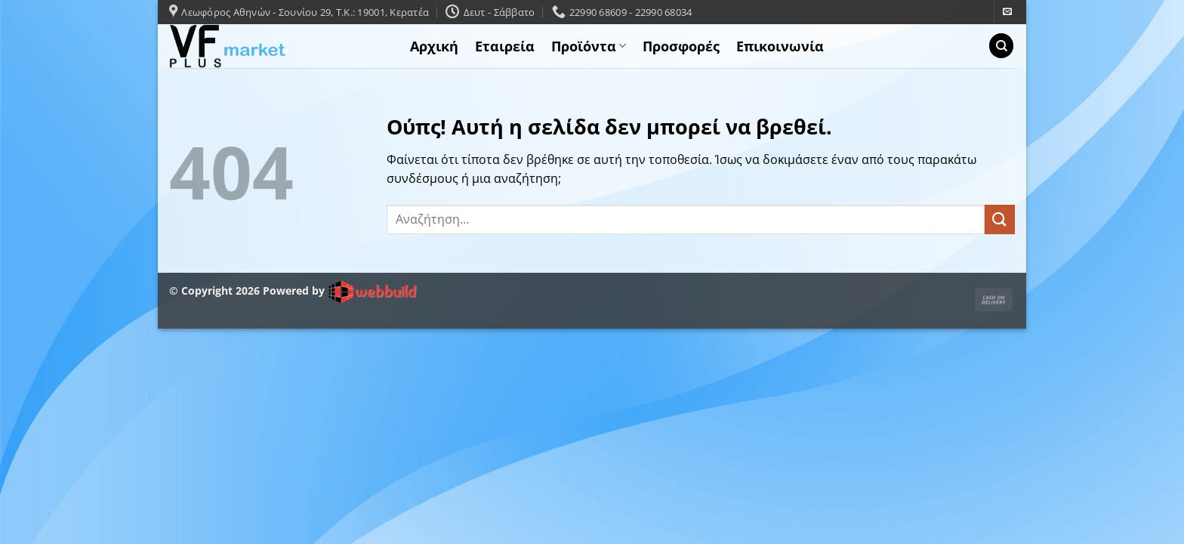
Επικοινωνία (780, 46)
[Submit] (1000, 219)
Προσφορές (681, 46)
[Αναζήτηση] (1001, 45)
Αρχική (434, 46)
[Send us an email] (1007, 12)
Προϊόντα (588, 46)
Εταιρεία (505, 46)
